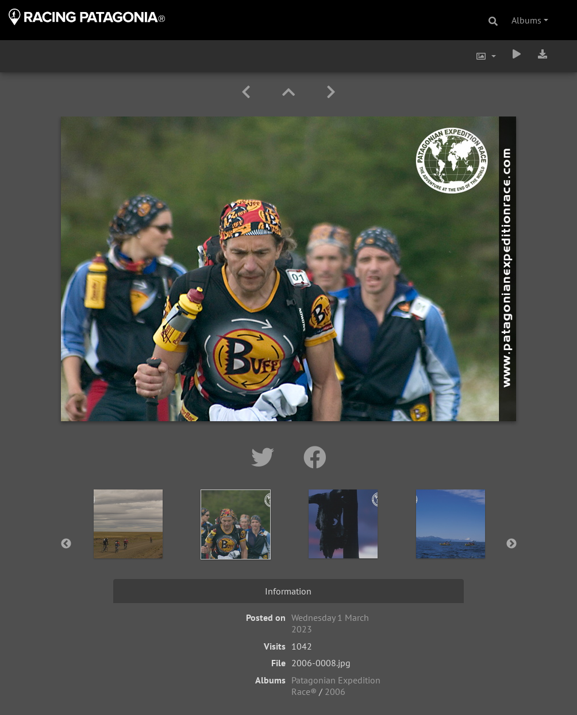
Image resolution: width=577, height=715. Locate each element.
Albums (526, 20)
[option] (128, 541)
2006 (335, 691)
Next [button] (511, 544)
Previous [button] (66, 544)
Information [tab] (288, 591)
